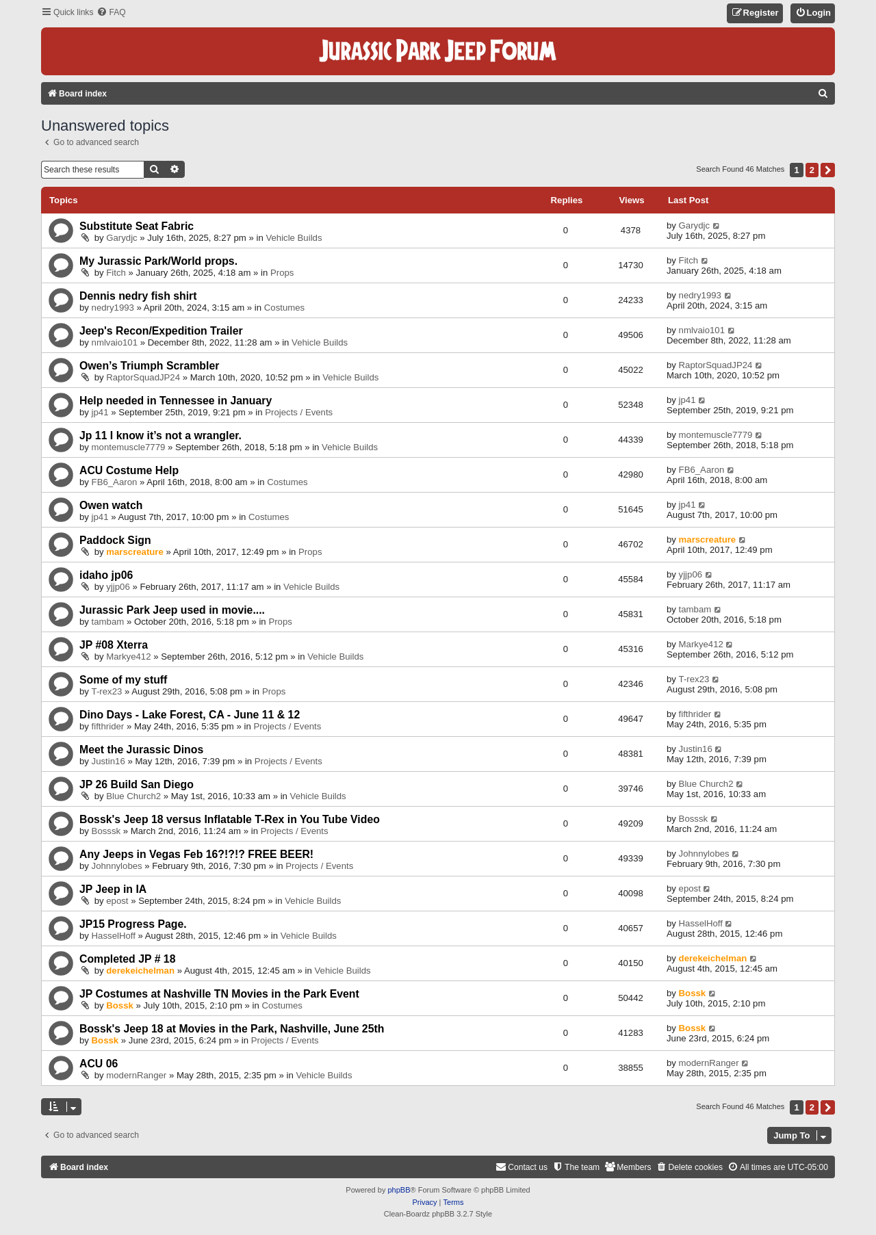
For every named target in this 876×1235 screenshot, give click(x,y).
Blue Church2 (133, 796)
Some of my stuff (123, 680)
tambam (108, 621)
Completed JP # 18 (127, 959)
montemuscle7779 (129, 447)
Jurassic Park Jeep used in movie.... (172, 610)
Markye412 (128, 656)
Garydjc (121, 238)
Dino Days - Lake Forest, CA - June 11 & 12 (189, 714)
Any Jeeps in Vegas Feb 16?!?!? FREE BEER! (196, 854)
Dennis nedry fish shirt (138, 296)
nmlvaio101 (115, 342)
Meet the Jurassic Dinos (141, 749)
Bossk (119, 1005)
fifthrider (108, 726)
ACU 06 (98, 1063)
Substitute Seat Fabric (136, 226)
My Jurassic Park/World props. (158, 261)
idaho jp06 (106, 575)
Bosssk (106, 831)
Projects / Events (299, 412)
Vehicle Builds (294, 238)
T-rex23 (107, 691)
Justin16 (108, 761)
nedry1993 (113, 307)
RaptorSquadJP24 (143, 377)
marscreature (135, 552)
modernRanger (136, 1075)
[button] (828, 170)
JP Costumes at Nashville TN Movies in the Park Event (219, 994)
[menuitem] (110, 12)
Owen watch (110, 505)
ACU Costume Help (129, 470)
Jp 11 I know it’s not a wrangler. (160, 435)
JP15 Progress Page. (133, 924)
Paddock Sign (115, 540)
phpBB (398, 1190)
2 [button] (812, 170)
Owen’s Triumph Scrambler (149, 366)
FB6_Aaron (115, 482)
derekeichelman (140, 970)
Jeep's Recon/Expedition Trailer (161, 331)
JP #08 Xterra (113, 645)
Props (282, 273)
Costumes (284, 307)
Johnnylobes (117, 866)
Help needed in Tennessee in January (175, 400)
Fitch (116, 273)
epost (117, 901)
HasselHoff (114, 936)
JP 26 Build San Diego (136, 784)
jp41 (100, 412)
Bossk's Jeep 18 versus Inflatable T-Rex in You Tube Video (229, 819)
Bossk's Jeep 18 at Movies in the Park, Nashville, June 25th (231, 1029)
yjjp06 (117, 587)
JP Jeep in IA (112, 889)
